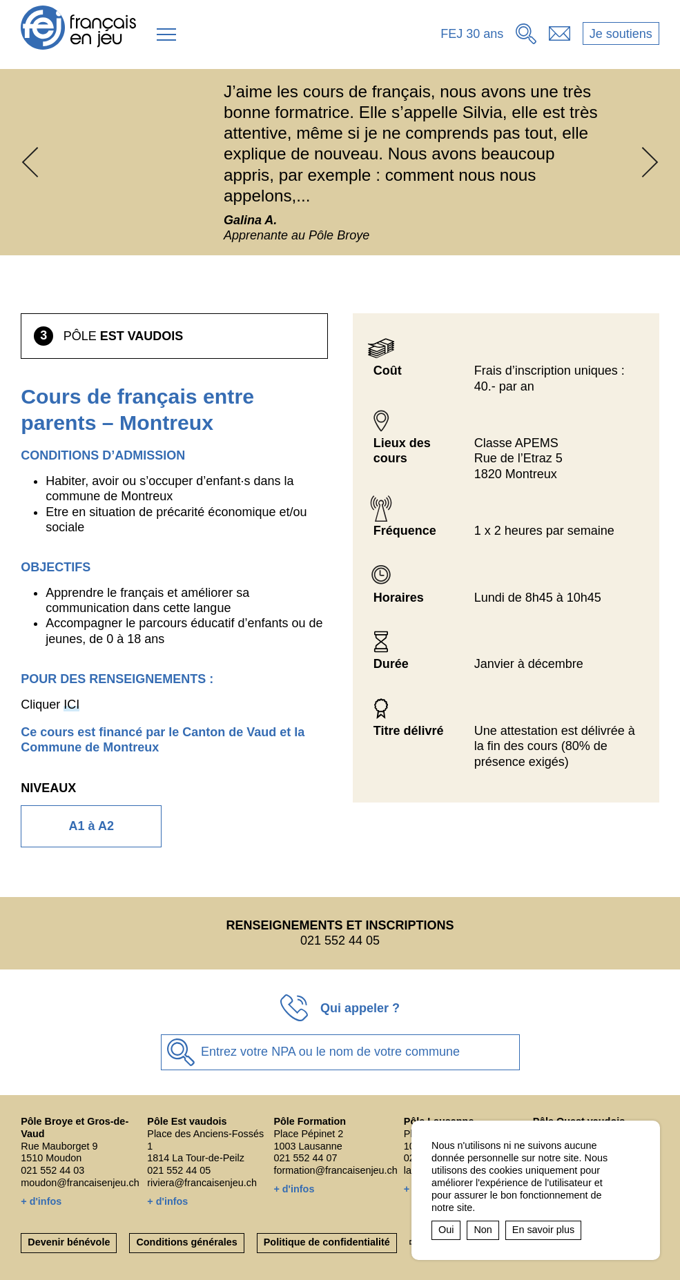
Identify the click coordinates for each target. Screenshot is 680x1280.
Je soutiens (621, 34)
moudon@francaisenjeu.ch (80, 1182)
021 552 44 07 (305, 1157)
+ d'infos (41, 1201)
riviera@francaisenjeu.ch (202, 1182)
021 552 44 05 (179, 1170)
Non (483, 1229)
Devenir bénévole (69, 1242)
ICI (71, 704)
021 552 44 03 (52, 1170)
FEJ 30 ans (471, 34)
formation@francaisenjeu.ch (335, 1170)
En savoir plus (543, 1229)
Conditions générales (186, 1242)
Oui (446, 1229)
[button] (166, 34)
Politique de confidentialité (327, 1242)
